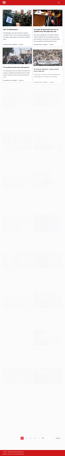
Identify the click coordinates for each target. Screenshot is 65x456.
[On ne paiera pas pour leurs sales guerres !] (17, 62)
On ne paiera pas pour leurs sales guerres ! (17, 75)
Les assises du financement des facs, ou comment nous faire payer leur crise (47, 30)
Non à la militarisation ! (11, 29)
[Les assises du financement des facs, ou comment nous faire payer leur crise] (47, 18)
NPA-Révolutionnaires (19, 454)
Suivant (58, 444)
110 (43, 444)
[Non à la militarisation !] (17, 18)
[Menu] (61, 2)
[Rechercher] (59, 2)
